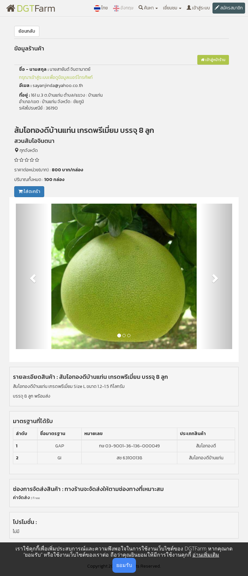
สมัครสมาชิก (229, 8)
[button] (32, 276)
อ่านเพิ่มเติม (205, 554)
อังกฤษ (123, 8)
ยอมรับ (124, 565)
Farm (31, 8)
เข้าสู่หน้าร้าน (213, 60)
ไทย (101, 8)
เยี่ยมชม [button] (172, 8)
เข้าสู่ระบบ (198, 8)
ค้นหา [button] (148, 8)
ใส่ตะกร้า (29, 191)
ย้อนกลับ (26, 31)
